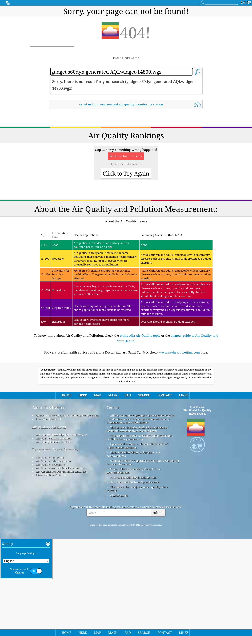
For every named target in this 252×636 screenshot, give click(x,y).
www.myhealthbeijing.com (179, 401)
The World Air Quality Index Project (197, 509)
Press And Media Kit (48, 516)
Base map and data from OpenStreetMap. (135, 579)
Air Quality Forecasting (50, 561)
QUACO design (119, 592)
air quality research (49, 524)
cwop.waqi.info (116, 553)
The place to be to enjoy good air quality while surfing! (137, 586)
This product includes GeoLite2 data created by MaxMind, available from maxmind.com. (137, 526)
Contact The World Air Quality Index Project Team (67, 512)
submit (158, 610)
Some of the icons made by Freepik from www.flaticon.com (134, 567)
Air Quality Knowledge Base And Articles (61, 532)
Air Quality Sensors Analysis (53, 539)
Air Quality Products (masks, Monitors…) (61, 565)
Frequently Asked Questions (56, 547)
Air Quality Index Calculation (54, 558)
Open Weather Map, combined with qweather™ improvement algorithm (138, 542)
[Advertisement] (126, 142)
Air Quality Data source (50, 554)
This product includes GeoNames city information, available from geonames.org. (140, 534)
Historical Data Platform (51, 572)
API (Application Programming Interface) (61, 568)
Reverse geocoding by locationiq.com (133, 574)
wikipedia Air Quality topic (140, 384)
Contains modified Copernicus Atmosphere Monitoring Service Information (143, 559)
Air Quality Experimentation (53, 535)
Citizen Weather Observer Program (132, 549)
